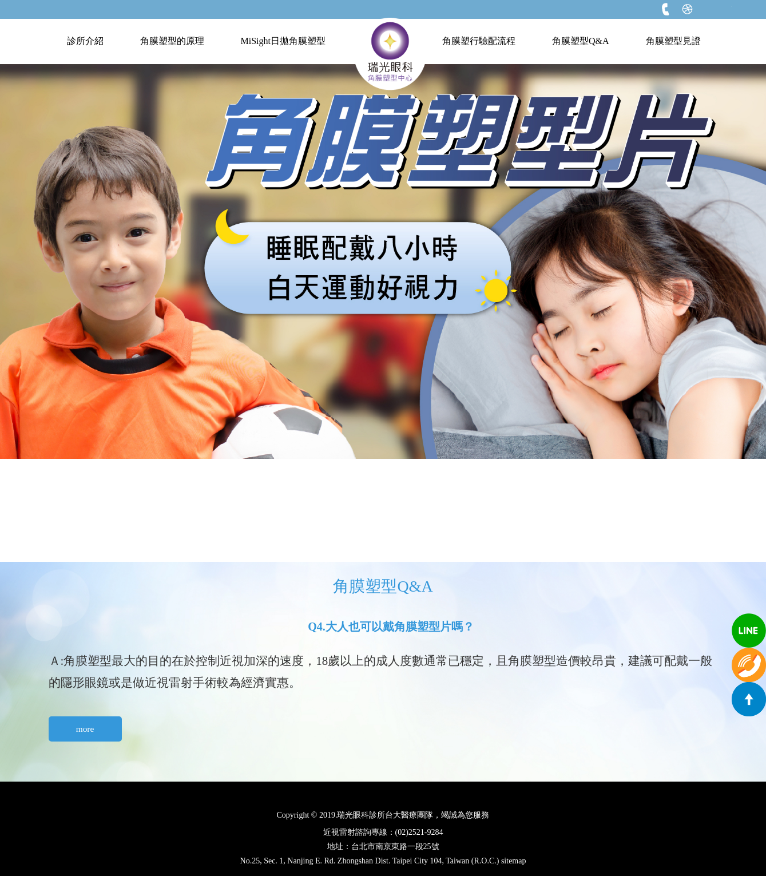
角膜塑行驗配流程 (478, 41)
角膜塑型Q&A (580, 41)
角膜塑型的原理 (172, 41)
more (85, 729)
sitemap (513, 861)
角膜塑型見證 (673, 41)
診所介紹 (85, 41)
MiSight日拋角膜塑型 (283, 41)
